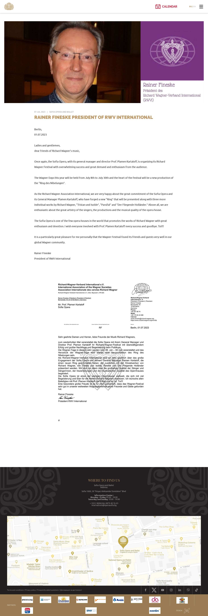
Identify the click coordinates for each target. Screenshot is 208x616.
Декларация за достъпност (71, 590)
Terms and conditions (15, 590)
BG (190, 6)
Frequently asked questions (48, 590)
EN (194, 6)
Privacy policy (30, 590)
